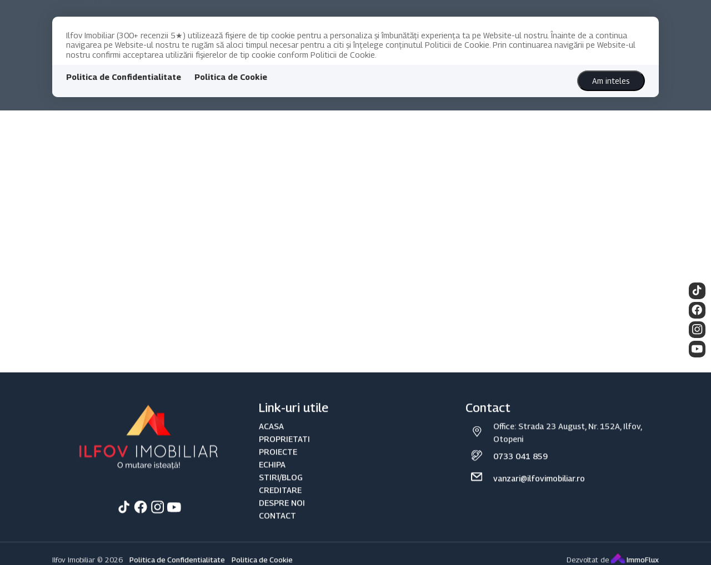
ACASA (271, 453)
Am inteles (611, 80)
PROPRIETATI (284, 466)
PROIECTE (278, 478)
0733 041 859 (520, 483)
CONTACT (277, 542)
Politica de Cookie (230, 77)
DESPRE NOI (282, 529)
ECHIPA (272, 491)
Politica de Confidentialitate (123, 77)
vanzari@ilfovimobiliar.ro (539, 505)
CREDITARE (280, 517)
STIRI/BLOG (281, 504)
